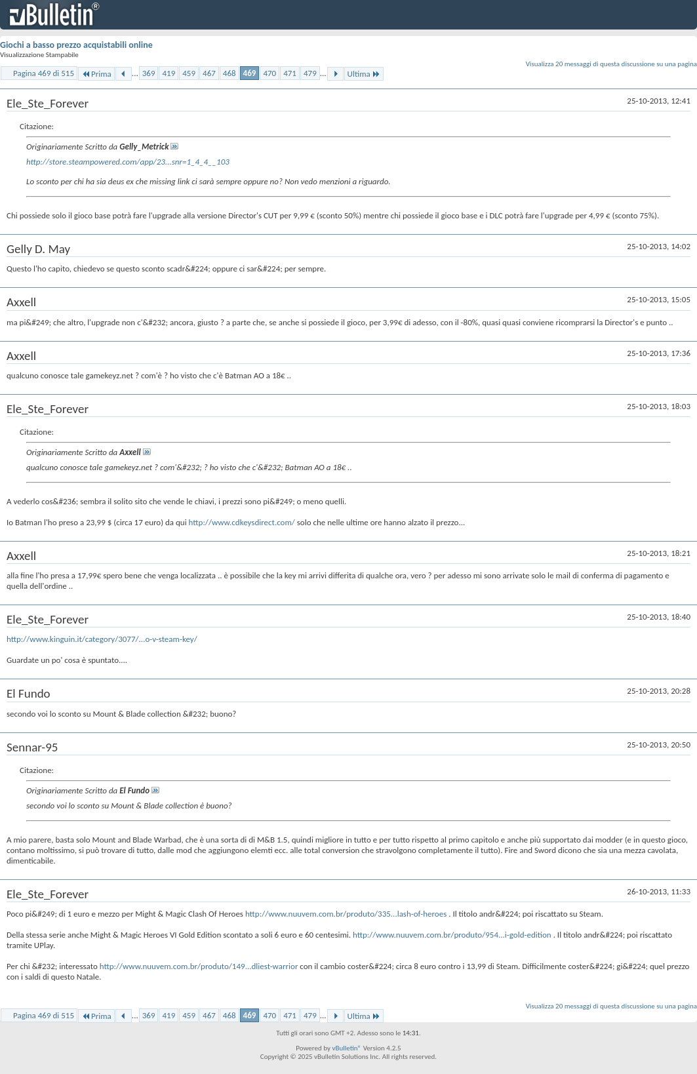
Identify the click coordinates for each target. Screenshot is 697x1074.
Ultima (364, 74)
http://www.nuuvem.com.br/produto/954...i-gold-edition (452, 935)
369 (148, 73)
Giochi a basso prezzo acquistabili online (76, 44)
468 (229, 73)
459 (188, 73)
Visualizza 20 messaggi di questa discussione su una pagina (611, 64)
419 (168, 73)
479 (310, 73)
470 (269, 73)
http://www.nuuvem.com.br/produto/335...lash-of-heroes (346, 914)
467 (209, 73)
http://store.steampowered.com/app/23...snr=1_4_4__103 (127, 162)
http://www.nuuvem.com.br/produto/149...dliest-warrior (199, 966)
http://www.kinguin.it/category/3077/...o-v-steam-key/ (102, 639)
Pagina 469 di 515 (43, 73)
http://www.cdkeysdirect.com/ (242, 522)
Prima (96, 74)
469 (249, 73)
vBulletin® (346, 1048)
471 (289, 73)
